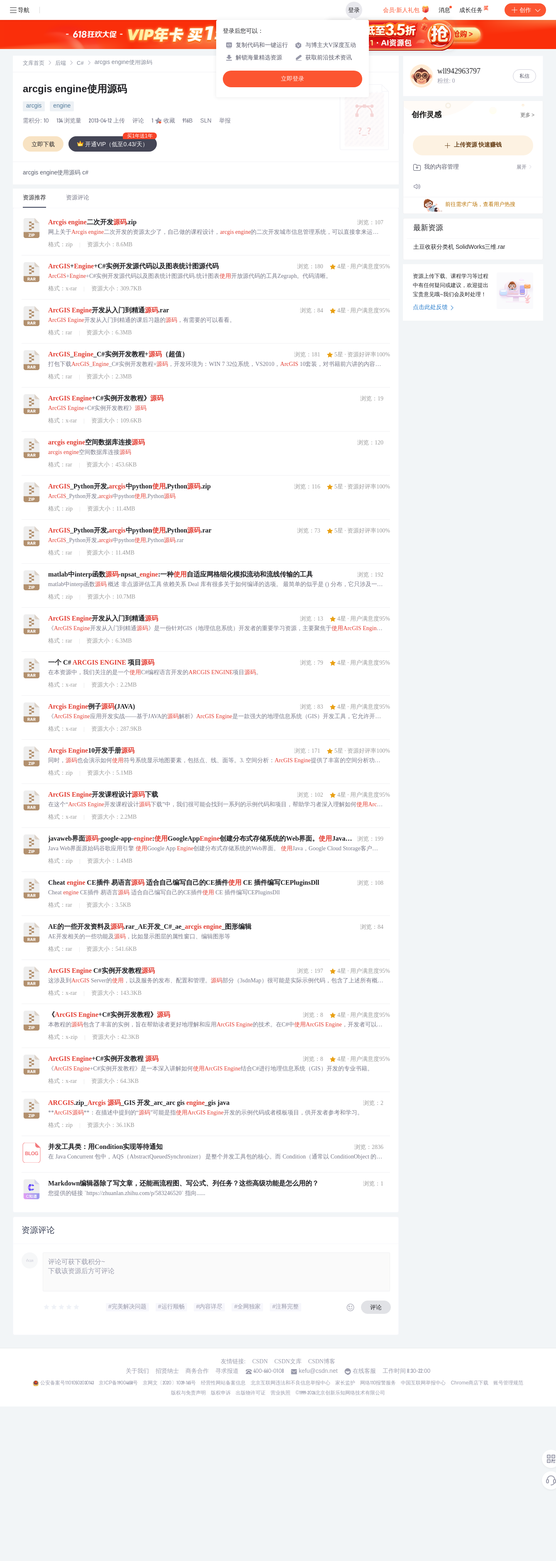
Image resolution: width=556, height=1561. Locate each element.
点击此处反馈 (433, 308)
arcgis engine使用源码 (75, 90)
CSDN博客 (321, 1361)
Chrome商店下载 (469, 1383)
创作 (525, 10)
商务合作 (197, 1371)
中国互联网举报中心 (423, 1383)
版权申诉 (221, 1393)
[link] (33, 63)
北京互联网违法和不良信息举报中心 (290, 1383)
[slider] (62, 1307)
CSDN (260, 1361)
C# (80, 63)
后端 (60, 63)
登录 (354, 10)
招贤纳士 (167, 1371)
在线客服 (364, 1371)
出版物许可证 (251, 1393)
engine (62, 106)
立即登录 (292, 79)
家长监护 (345, 1383)
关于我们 (137, 1371)
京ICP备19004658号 (118, 1383)
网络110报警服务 (378, 1383)
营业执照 (280, 1393)
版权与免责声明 (188, 1393)
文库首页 (33, 63)
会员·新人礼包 (406, 9)
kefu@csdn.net (318, 1371)
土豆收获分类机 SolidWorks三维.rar (459, 247)
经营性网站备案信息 (223, 1383)
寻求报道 (227, 1371)
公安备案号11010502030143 (67, 1383)
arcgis (33, 106)
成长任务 (474, 8)
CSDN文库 (287, 1361)
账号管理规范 (508, 1383)
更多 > (527, 115)
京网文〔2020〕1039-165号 (169, 1383)
